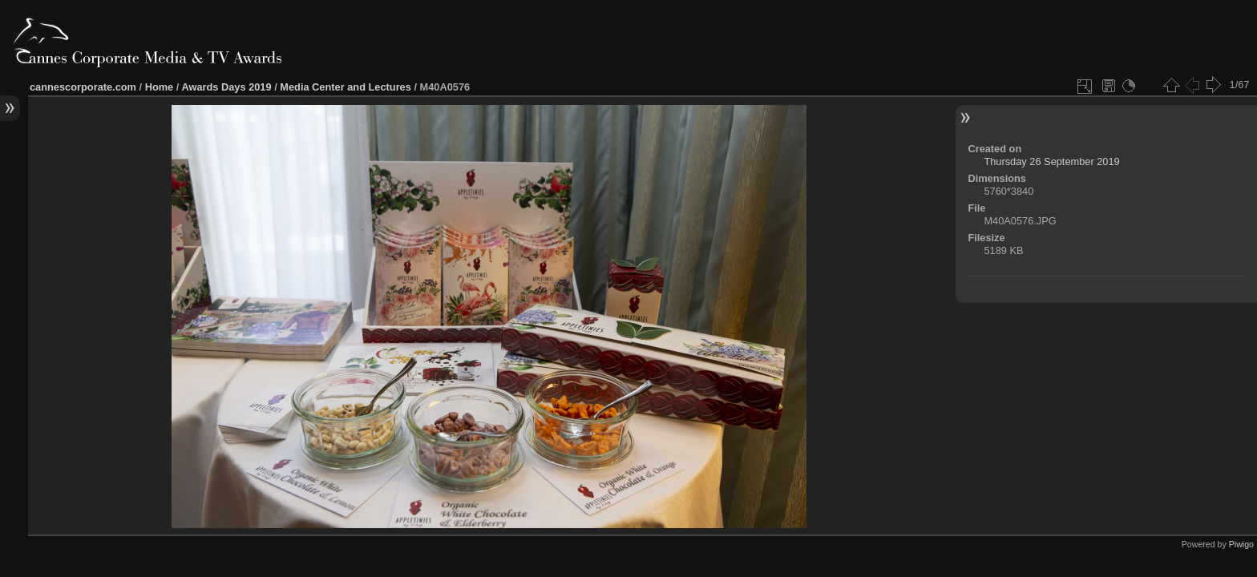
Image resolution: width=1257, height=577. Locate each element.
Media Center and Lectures (345, 87)
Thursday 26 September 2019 (1051, 161)
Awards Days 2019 (226, 87)
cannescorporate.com (83, 87)
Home (159, 87)
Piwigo (1241, 544)
